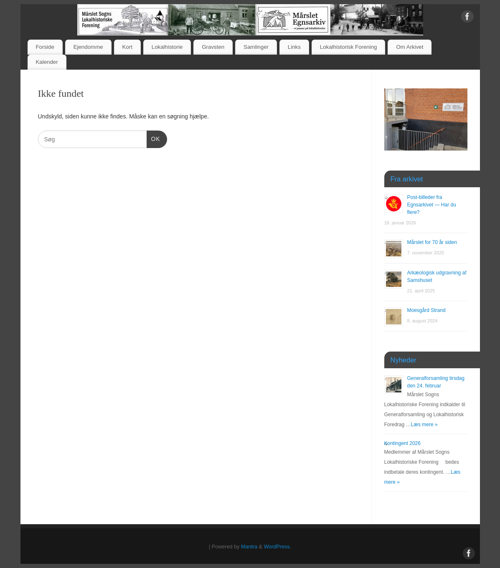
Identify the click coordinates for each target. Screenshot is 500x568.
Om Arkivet (409, 47)
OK (153, 138)
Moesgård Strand (426, 310)
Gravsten (213, 47)
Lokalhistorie (167, 47)
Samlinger (256, 47)
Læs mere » (424, 424)
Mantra (249, 547)
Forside (45, 47)
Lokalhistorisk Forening (348, 47)
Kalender (47, 62)
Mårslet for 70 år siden (432, 242)
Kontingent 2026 (402, 443)
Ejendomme (88, 47)
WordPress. (277, 547)
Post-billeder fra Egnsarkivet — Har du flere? (431, 204)
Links (294, 47)
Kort (127, 47)
